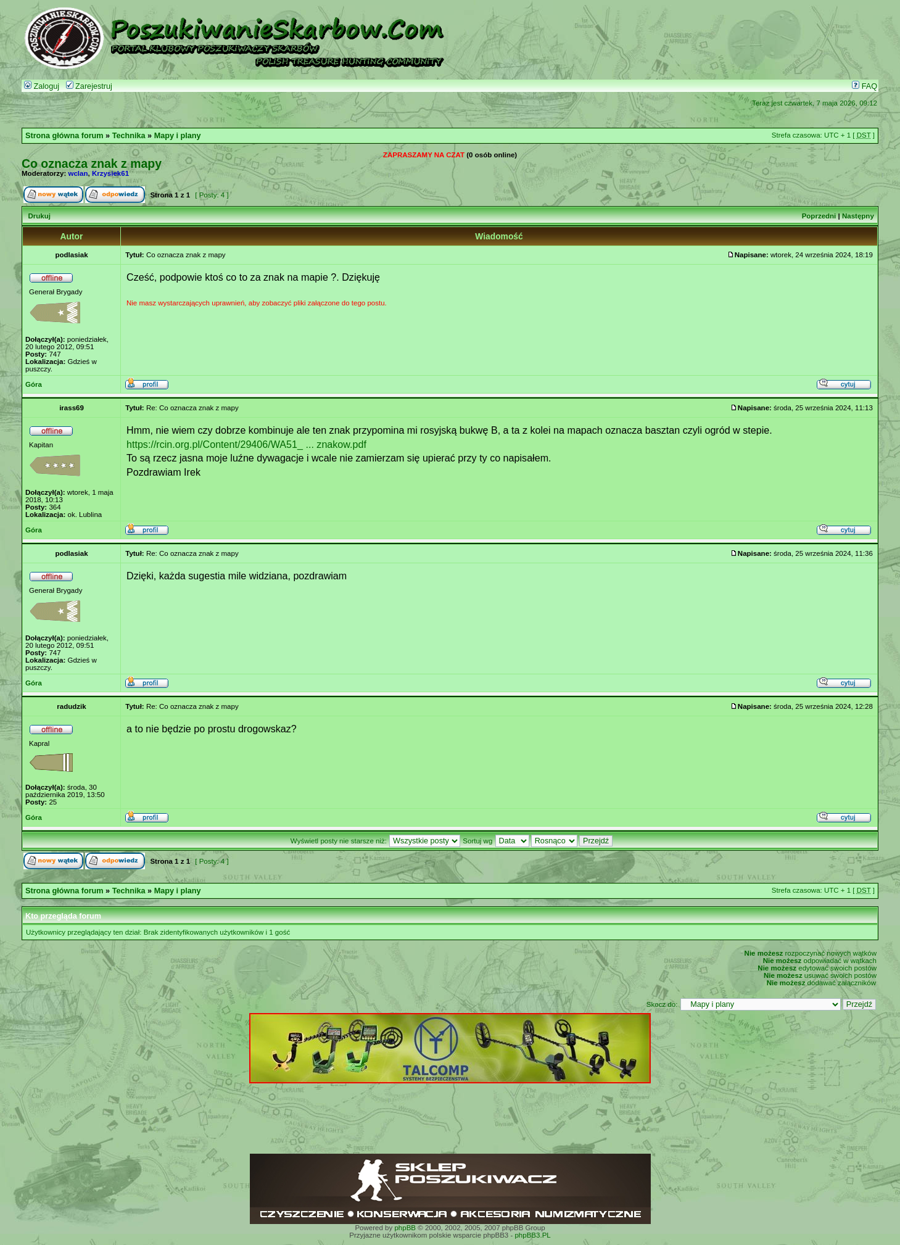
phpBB (405, 1227)
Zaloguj (41, 86)
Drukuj (39, 216)
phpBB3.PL (532, 1235)
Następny (858, 216)
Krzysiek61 (110, 173)
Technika (129, 135)
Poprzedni (819, 216)
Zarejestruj (89, 86)
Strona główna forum (64, 135)
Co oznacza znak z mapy (92, 163)
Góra (33, 384)
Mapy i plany (177, 135)
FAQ (864, 86)
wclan (78, 173)
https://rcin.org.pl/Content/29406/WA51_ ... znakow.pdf (246, 444)
